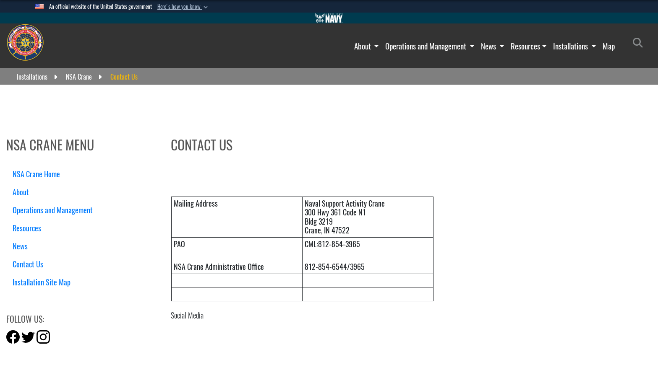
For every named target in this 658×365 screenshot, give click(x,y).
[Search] (640, 44)
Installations (571, 46)
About (363, 46)
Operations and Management (426, 46)
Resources (525, 46)
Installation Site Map (41, 282)
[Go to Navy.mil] (329, 18)
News (489, 46)
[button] (183, 7)
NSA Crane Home (36, 174)
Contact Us (28, 264)
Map (609, 46)
